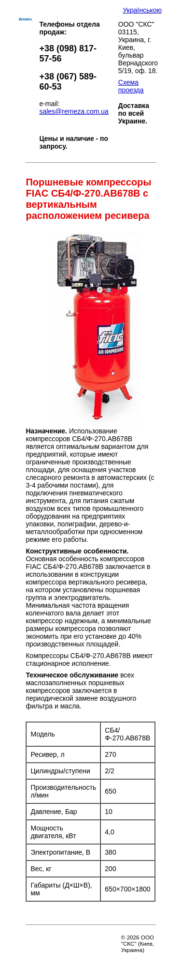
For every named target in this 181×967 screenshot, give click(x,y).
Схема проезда (131, 86)
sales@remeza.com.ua (73, 111)
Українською (142, 10)
